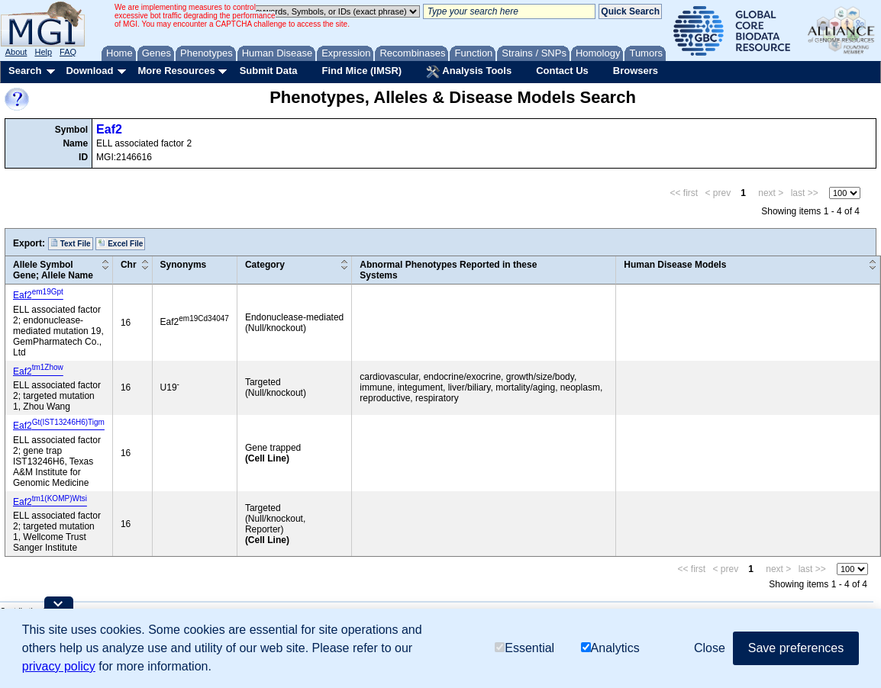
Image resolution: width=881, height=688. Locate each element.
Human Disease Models (675, 264)
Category (265, 264)
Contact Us (562, 70)
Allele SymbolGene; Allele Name (53, 270)
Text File (70, 243)
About (16, 51)
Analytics (610, 647)
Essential (524, 647)
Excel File (120, 243)
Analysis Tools (468, 72)
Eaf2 (109, 129)
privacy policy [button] (58, 666)
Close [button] (709, 647)
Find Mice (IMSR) (361, 70)
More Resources (176, 70)
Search (24, 70)
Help (43, 51)
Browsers (635, 70)
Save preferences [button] (796, 647)
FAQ (68, 51)
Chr (129, 264)
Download (89, 70)
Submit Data (269, 70)
